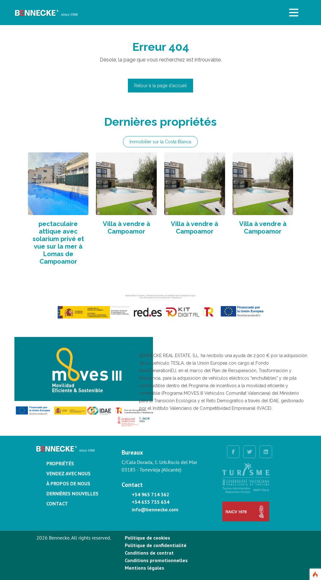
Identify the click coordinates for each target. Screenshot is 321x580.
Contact (57, 503)
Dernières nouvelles (72, 493)
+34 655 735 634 (150, 502)
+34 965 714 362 (150, 494)
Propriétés (60, 463)
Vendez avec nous (68, 473)
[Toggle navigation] (293, 12)
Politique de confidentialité (156, 545)
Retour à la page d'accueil (160, 85)
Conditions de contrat (149, 553)
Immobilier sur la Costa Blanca (160, 141)
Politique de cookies (147, 538)
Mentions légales (144, 568)
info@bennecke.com (155, 509)
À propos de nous (68, 483)
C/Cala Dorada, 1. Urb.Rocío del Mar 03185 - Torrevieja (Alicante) (159, 466)
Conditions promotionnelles (156, 560)
